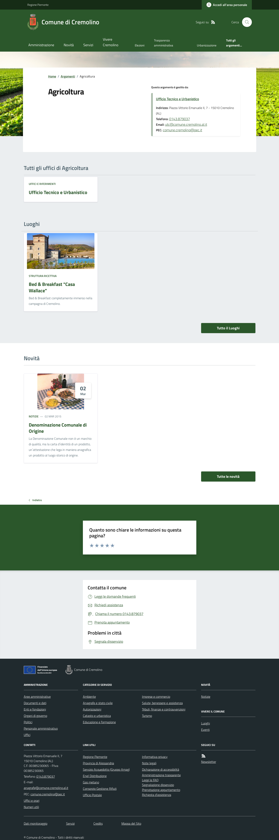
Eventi (205, 729)
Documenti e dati (35, 703)
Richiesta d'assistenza (156, 794)
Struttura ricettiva (43, 276)
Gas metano (91, 782)
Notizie (34, 416)
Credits (98, 823)
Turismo (147, 715)
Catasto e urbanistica (97, 715)
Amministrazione (41, 45)
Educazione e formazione (99, 722)
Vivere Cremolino (110, 42)
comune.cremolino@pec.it (182, 130)
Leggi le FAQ (150, 780)
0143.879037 (179, 119)
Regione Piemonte (38, 5)
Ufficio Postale (92, 795)
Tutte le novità (228, 476)
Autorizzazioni (92, 709)
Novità (69, 45)
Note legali (149, 763)
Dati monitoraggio (35, 823)
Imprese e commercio (156, 696)
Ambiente (89, 696)
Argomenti (68, 76)
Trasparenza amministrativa (163, 42)
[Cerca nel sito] (245, 22)
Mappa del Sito (131, 823)
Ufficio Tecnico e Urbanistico (177, 99)
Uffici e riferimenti (42, 184)
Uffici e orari (31, 800)
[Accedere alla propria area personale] (227, 5)
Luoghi (205, 723)
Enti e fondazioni (35, 709)
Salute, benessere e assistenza (162, 703)
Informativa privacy (155, 756)
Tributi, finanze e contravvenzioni (163, 709)
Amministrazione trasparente (161, 775)
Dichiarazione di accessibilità (160, 769)
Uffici (27, 734)
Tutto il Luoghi (228, 328)
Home (52, 76)
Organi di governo (35, 715)
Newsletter (208, 761)
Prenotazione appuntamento (161, 789)
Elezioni (139, 45)
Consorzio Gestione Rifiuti (100, 788)
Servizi (88, 45)
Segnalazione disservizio (158, 784)
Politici (28, 722)
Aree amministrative (37, 696)
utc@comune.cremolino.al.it (186, 124)
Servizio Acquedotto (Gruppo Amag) (106, 769)
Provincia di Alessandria (98, 763)
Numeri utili (31, 807)
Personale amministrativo (41, 728)
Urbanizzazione (206, 45)
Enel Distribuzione (95, 775)
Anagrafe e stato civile (98, 703)
